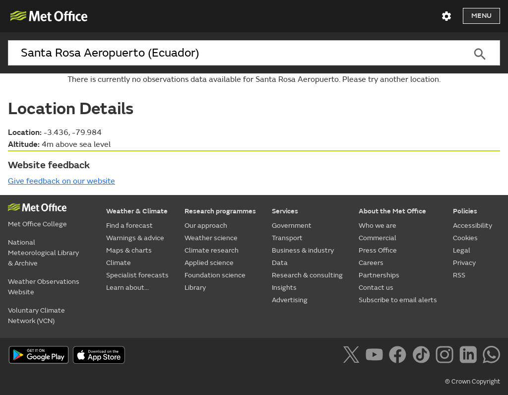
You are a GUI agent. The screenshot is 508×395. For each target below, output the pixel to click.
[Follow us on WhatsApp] (491, 356)
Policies (465, 211)
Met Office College (37, 224)
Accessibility (472, 225)
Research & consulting (307, 275)
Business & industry (303, 250)
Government (292, 225)
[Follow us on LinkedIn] (470, 356)
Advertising (290, 300)
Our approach (206, 225)
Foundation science (215, 275)
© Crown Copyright (472, 382)
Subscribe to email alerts (398, 300)
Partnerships (379, 275)
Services (285, 211)
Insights (284, 287)
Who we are (377, 225)
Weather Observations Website (43, 286)
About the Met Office (392, 211)
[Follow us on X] (353, 356)
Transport (287, 238)
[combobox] (233, 53)
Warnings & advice (135, 238)
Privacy (464, 263)
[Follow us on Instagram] (446, 356)
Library (195, 287)
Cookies (465, 238)
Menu (481, 15)
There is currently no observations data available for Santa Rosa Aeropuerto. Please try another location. (254, 79)
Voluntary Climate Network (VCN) (36, 315)
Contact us (376, 287)
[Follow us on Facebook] (399, 356)
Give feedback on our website (61, 181)
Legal (461, 250)
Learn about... (127, 287)
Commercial (377, 238)
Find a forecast (129, 225)
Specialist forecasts (137, 275)
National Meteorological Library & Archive (43, 252)
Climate (118, 263)
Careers (371, 263)
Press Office (378, 250)
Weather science (211, 238)
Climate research (212, 250)
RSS (459, 275)
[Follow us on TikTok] (423, 356)
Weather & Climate (137, 211)
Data (280, 263)
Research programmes (220, 211)
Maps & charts (129, 250)
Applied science (209, 263)
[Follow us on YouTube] (376, 356)
